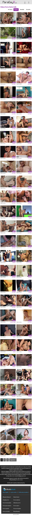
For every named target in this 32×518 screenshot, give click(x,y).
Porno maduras (16, 500)
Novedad (22, 9)
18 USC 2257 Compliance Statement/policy (16, 483)
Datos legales (6, 492)
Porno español (6, 508)
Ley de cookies (14, 492)
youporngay (28, 262)
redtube (29, 39)
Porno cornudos (6, 511)
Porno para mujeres (7, 505)
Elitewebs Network (7, 497)
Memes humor (16, 497)
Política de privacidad (23, 492)
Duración (28, 9)
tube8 (14, 24)
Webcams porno (16, 502)
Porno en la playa (17, 508)
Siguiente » (13, 460)
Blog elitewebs (16, 511)
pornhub (29, 24)
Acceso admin (16, 514)
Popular (16, 9)
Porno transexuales (7, 502)
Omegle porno (6, 500)
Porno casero (16, 505)
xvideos (29, 173)
